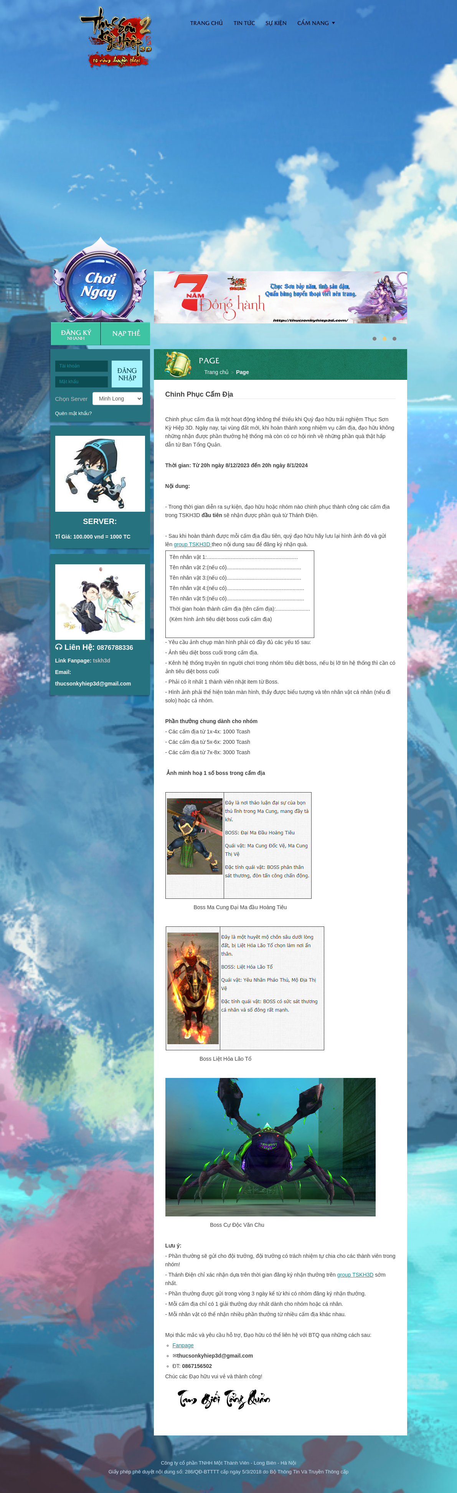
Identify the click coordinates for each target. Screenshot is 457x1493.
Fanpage (183, 1345)
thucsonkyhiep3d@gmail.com (93, 684)
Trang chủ (217, 372)
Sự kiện (276, 22)
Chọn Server (71, 398)
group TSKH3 (353, 1275)
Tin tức (244, 22)
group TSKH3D (192, 544)
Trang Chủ (206, 22)
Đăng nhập (127, 374)
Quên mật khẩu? (73, 413)
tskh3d (101, 661)
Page (242, 372)
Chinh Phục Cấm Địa (199, 394)
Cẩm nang (313, 22)
